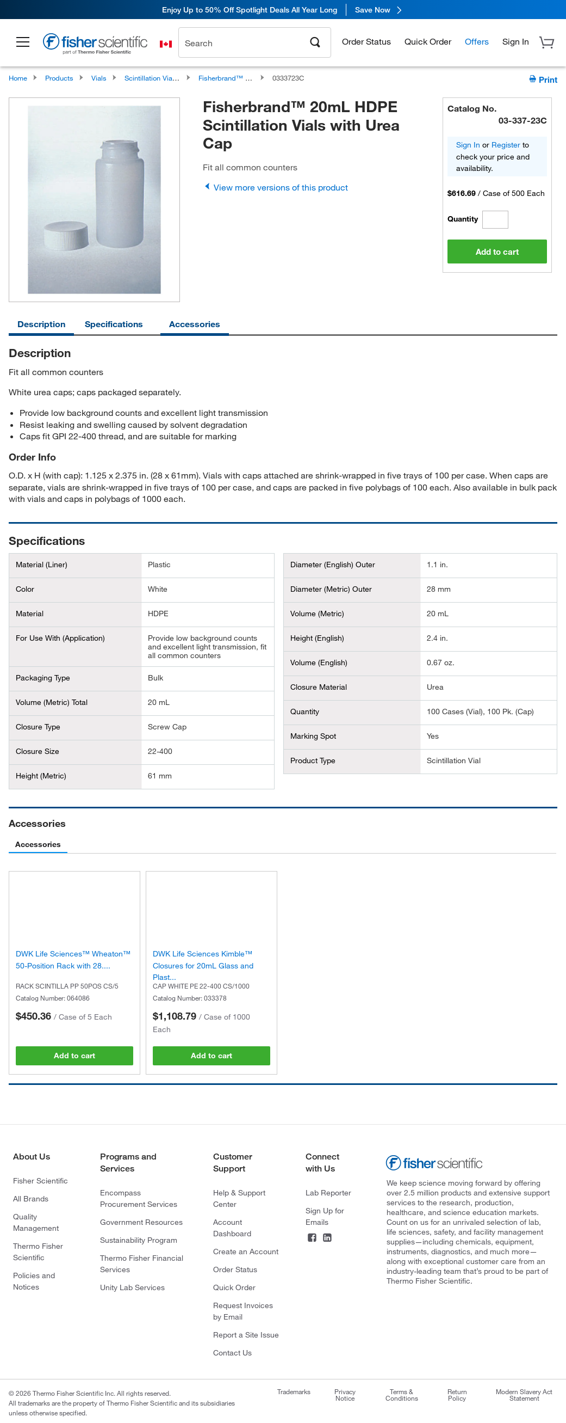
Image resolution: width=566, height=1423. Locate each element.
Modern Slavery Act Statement (524, 1394)
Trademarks (293, 1391)
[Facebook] (312, 1239)
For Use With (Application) (60, 638)
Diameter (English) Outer (332, 564)
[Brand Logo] (95, 39)
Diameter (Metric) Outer (331, 589)
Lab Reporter (328, 1192)
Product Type (312, 760)
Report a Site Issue (246, 1334)
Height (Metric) (41, 775)
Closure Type (38, 726)
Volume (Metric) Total (52, 702)
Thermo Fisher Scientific (38, 1251)
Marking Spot (313, 736)
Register (506, 144)
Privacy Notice (345, 1394)
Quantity (462, 218)
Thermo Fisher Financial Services (141, 1263)
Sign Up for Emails (325, 1216)
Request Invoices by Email (243, 1311)
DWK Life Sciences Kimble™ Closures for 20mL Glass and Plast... (203, 965)
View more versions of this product (275, 187)
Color (25, 589)
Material (29, 613)
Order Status (366, 35)
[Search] (315, 35)
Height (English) (317, 638)
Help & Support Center (239, 1198)
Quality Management (36, 1222)
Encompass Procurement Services (138, 1198)
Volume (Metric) (317, 613)
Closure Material (318, 687)
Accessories (194, 323)
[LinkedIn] (327, 1239)
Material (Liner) (41, 564)
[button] (23, 36)
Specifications (114, 323)
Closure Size (37, 751)
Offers (477, 35)
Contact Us (232, 1352)
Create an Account (245, 1251)
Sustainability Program (138, 1239)
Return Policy (457, 1394)
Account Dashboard (232, 1227)
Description (41, 323)
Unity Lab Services (132, 1287)
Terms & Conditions (401, 1394)
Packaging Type (43, 677)
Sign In (468, 144)
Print (542, 79)
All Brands (30, 1198)
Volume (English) (318, 662)
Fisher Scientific (40, 1180)
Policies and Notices (34, 1281)
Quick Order (428, 35)
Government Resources (141, 1221)
